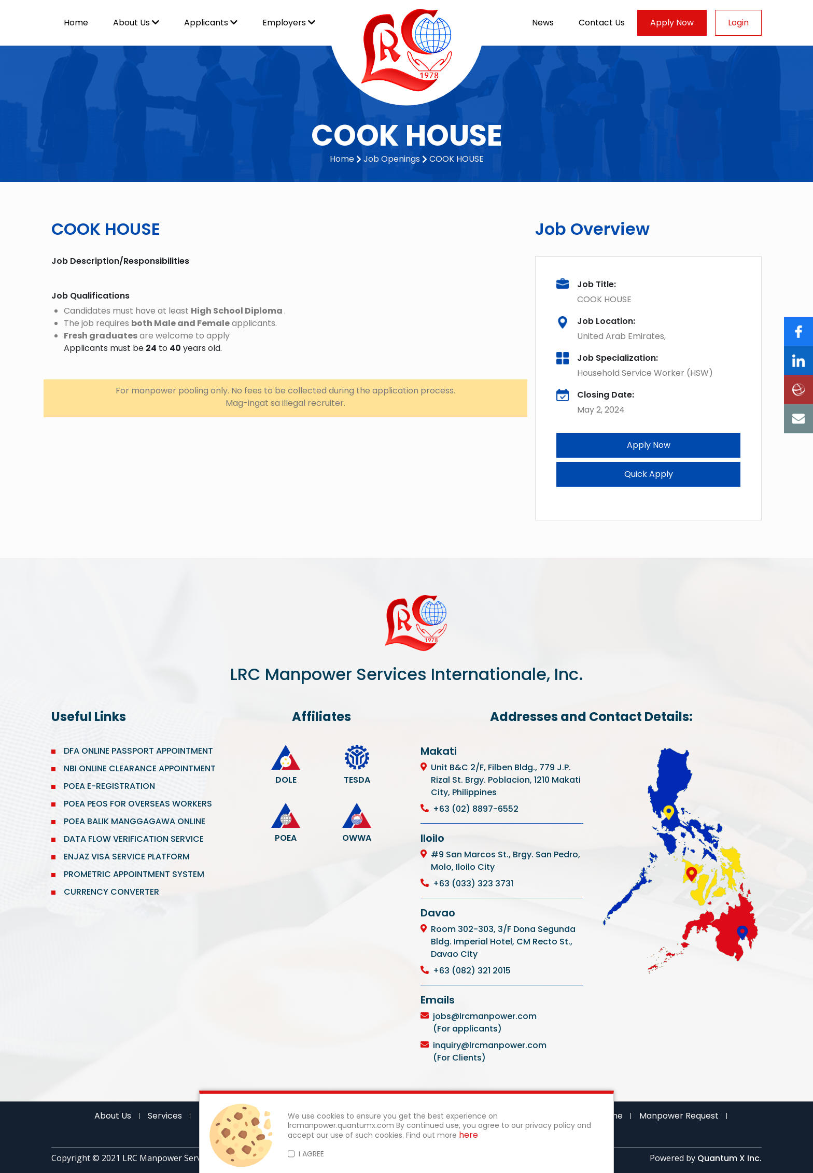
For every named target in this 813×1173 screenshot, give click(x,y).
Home (76, 23)
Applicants (210, 23)
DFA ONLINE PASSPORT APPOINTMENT (138, 751)
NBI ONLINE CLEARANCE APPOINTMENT (140, 768)
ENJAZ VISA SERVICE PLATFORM (127, 857)
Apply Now (672, 23)
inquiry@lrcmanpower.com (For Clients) (489, 1051)
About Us (136, 23)
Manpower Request (679, 1116)
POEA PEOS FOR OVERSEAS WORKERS (138, 804)
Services (165, 1116)
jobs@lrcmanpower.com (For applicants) (485, 1022)
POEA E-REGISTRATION (110, 786)
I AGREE (311, 1153)
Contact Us (602, 23)
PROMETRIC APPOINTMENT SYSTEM (134, 874)
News (543, 23)
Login (738, 23)
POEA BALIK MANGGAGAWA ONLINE (134, 821)
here (468, 1135)
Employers (288, 23)
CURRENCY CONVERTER (111, 892)
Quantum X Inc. (729, 1158)
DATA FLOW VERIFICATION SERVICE (134, 839)
